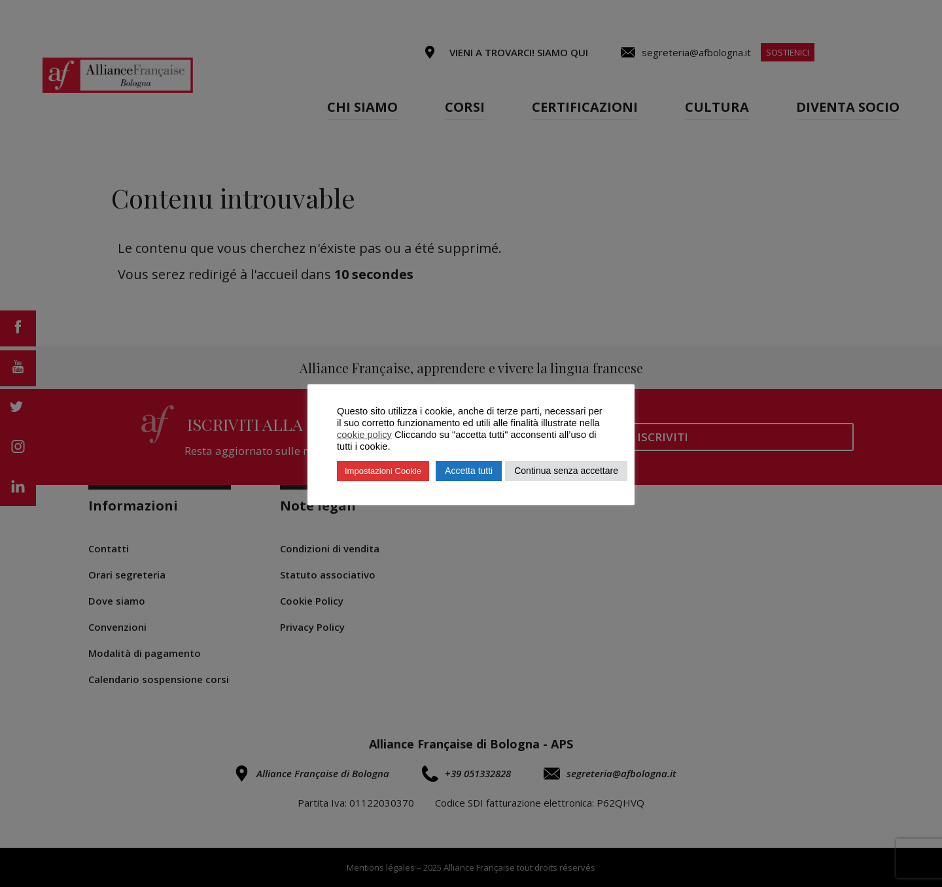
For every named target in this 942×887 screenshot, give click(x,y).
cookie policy (364, 434)
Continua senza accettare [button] (566, 470)
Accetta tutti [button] (469, 470)
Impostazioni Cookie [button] (383, 471)
